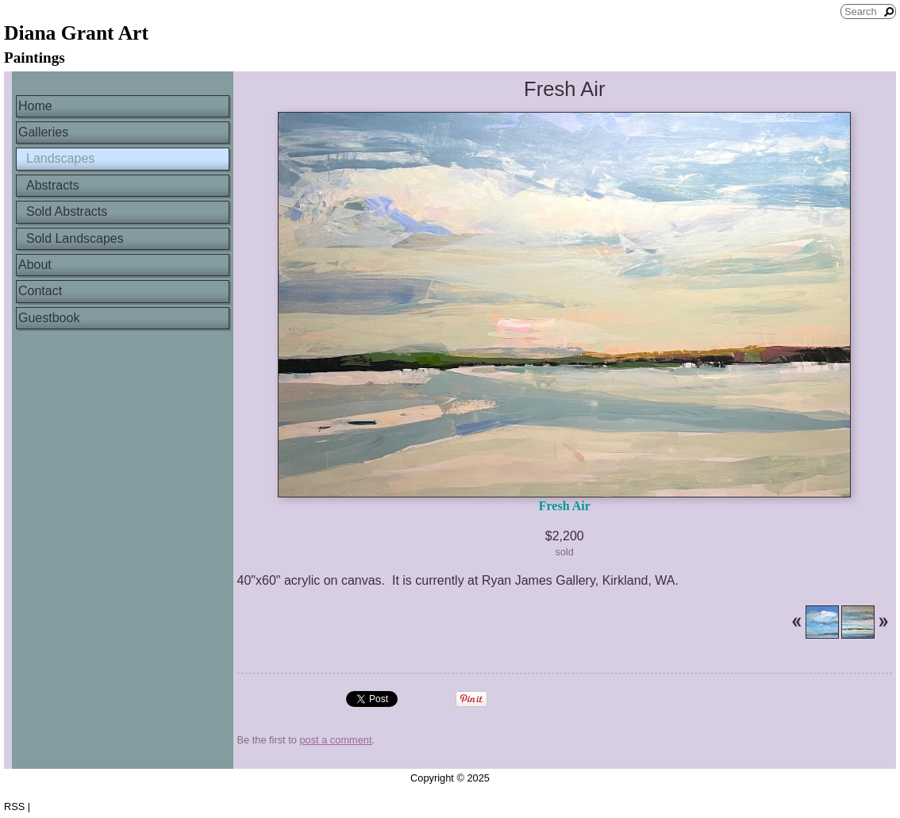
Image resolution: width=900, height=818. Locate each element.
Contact (40, 291)
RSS (14, 806)
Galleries (43, 132)
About (35, 264)
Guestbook (48, 318)
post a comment (335, 740)
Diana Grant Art (76, 32)
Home (35, 106)
